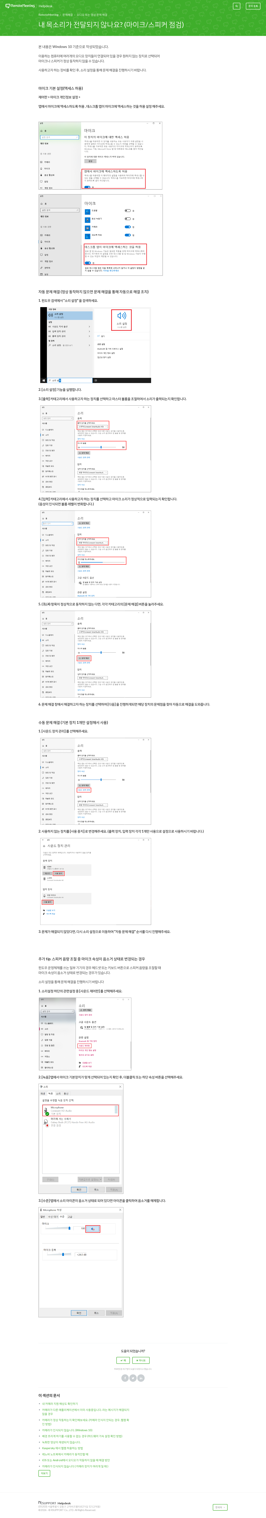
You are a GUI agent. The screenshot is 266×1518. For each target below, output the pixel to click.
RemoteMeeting (48, 14)
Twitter (133, 1378)
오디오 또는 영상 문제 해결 (92, 14)
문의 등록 (253, 5)
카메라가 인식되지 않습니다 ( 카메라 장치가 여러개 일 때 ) (75, 1466)
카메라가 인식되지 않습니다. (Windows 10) (67, 1430)
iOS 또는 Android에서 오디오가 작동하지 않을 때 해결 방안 (76, 1460)
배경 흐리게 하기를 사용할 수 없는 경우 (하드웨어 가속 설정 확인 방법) (82, 1436)
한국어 (219, 1507)
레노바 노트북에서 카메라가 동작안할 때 (65, 1454)
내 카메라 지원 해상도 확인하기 (60, 1403)
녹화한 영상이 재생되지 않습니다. (61, 1442)
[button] (123, 1360)
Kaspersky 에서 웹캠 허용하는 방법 (62, 1448)
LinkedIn (141, 1378)
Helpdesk (45, 6)
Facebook (125, 1378)
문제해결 (67, 14)
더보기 (44, 1473)
